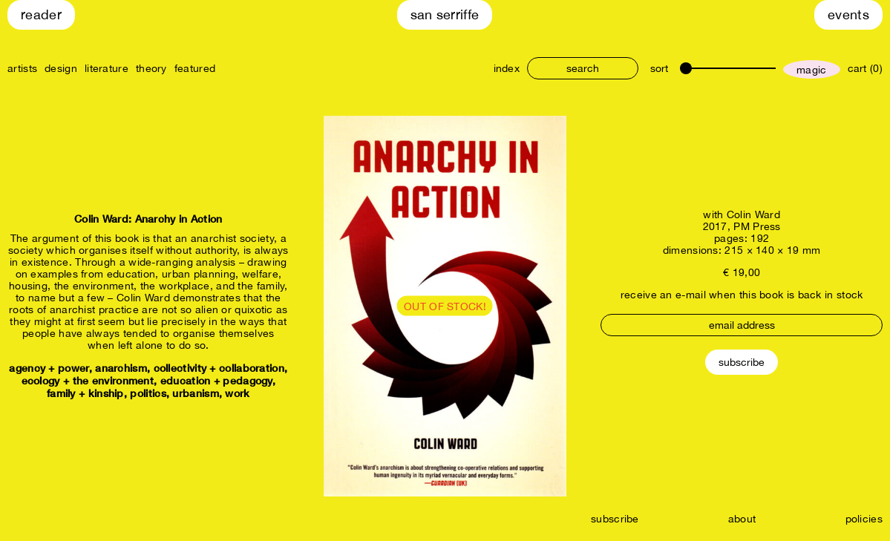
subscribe (615, 519)
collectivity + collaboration (219, 367)
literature (106, 68)
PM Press (756, 226)
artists (22, 68)
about (742, 519)
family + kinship (85, 393)
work (237, 393)
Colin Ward (753, 214)
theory (151, 68)
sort (659, 68)
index (507, 68)
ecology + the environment (88, 380)
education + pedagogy (216, 380)
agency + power (48, 367)
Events (848, 14)
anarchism (121, 367)
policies (864, 519)
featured (194, 68)
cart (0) (865, 68)
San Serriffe (445, 14)
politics (148, 393)
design (61, 68)
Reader (41, 14)
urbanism (195, 393)
